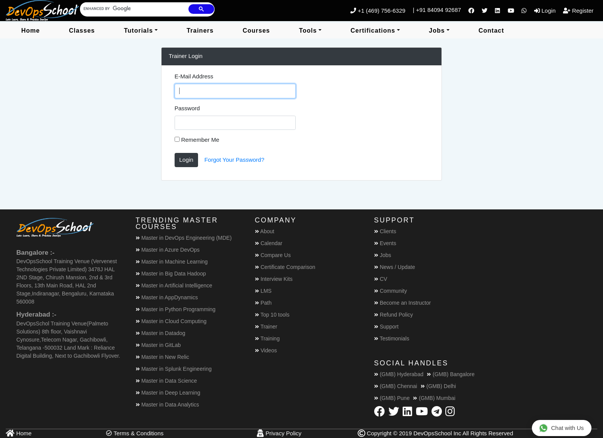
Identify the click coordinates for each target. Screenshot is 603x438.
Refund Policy (393, 315)
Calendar (269, 243)
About (265, 231)
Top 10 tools (272, 315)
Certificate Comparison (285, 267)
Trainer (266, 327)
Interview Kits (274, 279)
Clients (385, 231)
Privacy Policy (279, 433)
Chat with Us (561, 428)
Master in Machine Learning (172, 262)
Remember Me (197, 139)
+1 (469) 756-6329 (377, 10)
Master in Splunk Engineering (174, 369)
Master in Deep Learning (168, 393)
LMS (263, 291)
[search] (130, 8)
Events (385, 243)
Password (187, 108)
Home (19, 433)
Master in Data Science (166, 381)
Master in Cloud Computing (171, 321)
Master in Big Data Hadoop (171, 273)
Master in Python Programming (176, 309)
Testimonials (392, 338)
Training (267, 338)
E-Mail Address (194, 76)
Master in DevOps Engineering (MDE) (184, 238)
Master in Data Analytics (167, 405)
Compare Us (273, 255)
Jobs (382, 255)
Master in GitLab (158, 345)
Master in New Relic (162, 357)
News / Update (394, 267)
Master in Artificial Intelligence (174, 285)
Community (390, 291)
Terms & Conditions (134, 433)
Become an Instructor (402, 303)
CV (380, 279)
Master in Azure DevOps (168, 250)
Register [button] (578, 10)
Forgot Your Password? (234, 159)
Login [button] (545, 10)
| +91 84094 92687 (437, 10)
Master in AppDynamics (167, 297)
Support (386, 327)
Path (263, 303)
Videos (266, 350)
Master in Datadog (160, 333)
